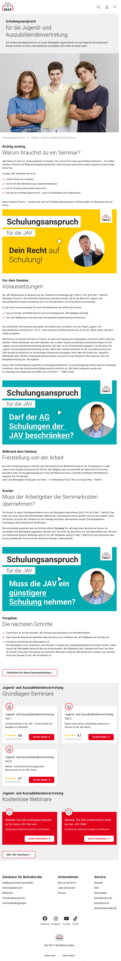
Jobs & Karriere (66, 887)
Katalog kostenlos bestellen (17, 882)
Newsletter (100, 892)
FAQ (96, 887)
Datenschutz (68, 955)
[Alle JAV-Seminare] (18, 854)
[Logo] (7, 6)
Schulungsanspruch (13, 137)
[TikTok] (75, 918)
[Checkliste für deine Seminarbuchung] (29, 672)
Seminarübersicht (12, 887)
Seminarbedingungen (14, 903)
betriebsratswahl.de (105, 908)
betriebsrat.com (103, 897)
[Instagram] (56, 918)
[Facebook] (45, 918)
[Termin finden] (41, 737)
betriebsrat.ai (101, 903)
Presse (62, 892)
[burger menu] (115, 6)
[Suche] (98, 7)
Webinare (7, 892)
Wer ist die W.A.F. (67, 882)
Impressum (50, 955)
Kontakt (98, 882)
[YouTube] (66, 918)
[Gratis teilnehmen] (39, 839)
